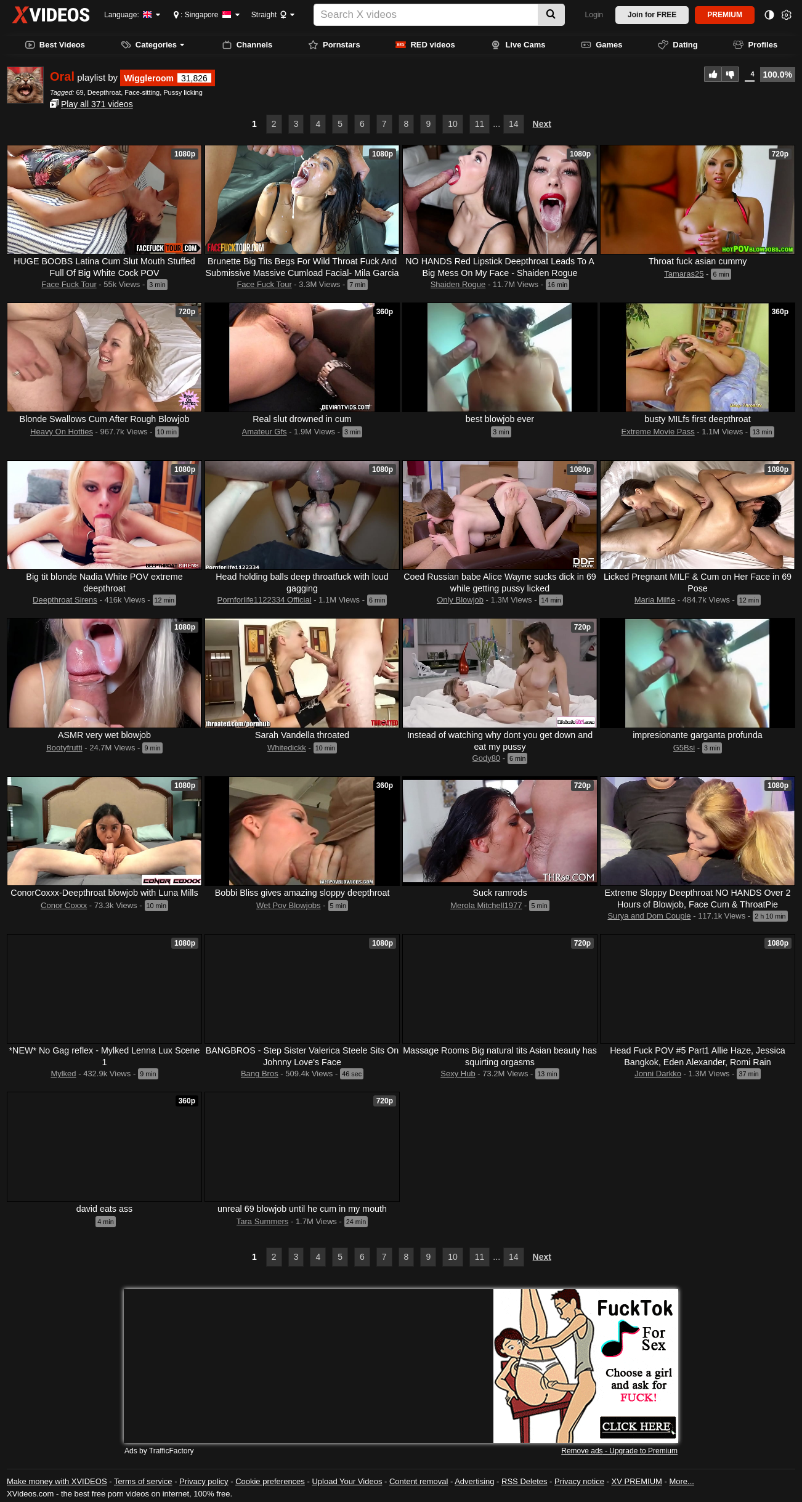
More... (681, 1481)
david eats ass (104, 1209)
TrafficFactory (171, 1451)
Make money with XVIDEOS (57, 1481)
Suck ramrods (499, 893)
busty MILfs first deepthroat (697, 419)
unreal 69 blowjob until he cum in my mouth (302, 1209)
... (496, 124)
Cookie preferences (270, 1481)
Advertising (474, 1481)
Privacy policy (203, 1481)
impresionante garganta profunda (698, 735)
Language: (128, 14)
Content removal (418, 1481)
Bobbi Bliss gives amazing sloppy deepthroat (302, 893)
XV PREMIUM (637, 1481)
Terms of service (143, 1481)
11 (480, 124)
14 (514, 124)
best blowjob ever (500, 419)
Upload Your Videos (347, 1481)
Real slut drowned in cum (302, 419)
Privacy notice (579, 1481)
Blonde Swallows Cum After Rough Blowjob (105, 419)
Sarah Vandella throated (302, 735)
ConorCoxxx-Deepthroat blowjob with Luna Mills (104, 893)
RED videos (425, 45)
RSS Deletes (524, 1481)
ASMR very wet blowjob (104, 735)
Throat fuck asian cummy (698, 261)
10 (453, 124)
